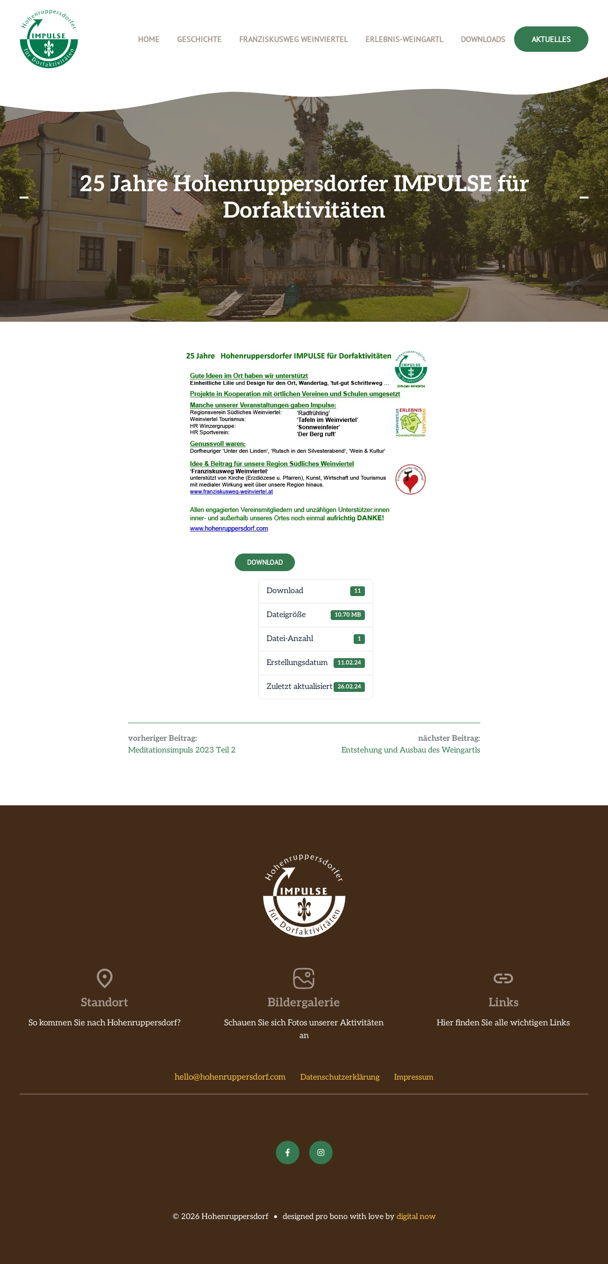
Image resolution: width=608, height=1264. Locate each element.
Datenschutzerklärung (340, 1077)
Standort (104, 1003)
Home (148, 39)
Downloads (483, 39)
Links (503, 1003)
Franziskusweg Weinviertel (293, 39)
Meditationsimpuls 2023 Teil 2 (182, 750)
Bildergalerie (304, 1003)
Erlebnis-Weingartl (404, 39)
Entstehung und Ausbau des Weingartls (410, 750)
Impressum (413, 1077)
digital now (416, 1216)
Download (265, 562)
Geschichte (199, 39)
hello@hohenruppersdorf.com (230, 1077)
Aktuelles (551, 39)
